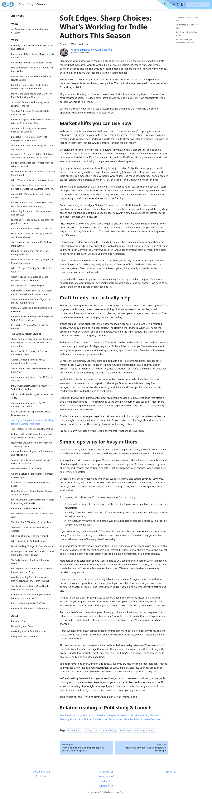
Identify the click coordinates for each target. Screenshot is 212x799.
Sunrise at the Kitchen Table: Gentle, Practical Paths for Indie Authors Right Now (32, 187)
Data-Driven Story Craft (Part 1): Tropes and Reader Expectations (32, 261)
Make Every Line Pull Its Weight (26, 468)
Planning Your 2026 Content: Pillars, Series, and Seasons (32, 47)
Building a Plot (18, 621)
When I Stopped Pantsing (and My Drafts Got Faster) (31, 270)
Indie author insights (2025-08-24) (28, 603)
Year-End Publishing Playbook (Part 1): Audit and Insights (33, 147)
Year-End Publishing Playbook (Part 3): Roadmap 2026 (30, 113)
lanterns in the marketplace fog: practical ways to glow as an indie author (31, 436)
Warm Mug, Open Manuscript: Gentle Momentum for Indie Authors (29, 278)
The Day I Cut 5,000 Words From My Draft (31, 522)
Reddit (106, 781)
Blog (30, 4)
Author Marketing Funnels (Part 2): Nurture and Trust (32, 379)
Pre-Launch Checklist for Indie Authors (30, 608)
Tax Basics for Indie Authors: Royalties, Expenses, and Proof (30, 104)
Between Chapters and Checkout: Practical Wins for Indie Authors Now (32, 121)
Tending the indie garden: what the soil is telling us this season (31, 462)
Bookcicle (171, 4)
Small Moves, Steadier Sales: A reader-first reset (32, 515)
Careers (41, 4)
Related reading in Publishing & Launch (185, 41)
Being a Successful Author (24, 636)
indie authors (74, 730)
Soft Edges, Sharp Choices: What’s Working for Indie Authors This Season (32, 422)
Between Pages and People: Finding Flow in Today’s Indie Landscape (32, 318)
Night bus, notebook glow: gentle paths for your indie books (32, 221)
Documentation (41, 771)
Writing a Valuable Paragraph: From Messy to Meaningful (32, 475)
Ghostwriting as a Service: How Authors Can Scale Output (33, 173)
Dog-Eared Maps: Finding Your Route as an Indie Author (32, 69)
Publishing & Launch (145, 730)
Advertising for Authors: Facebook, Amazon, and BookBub (33, 213)
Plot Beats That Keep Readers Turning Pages (30, 484)
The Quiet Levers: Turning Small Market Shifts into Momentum (30, 588)
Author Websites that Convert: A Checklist (31, 228)
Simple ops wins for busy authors (187, 34)
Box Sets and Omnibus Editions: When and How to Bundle (32, 78)
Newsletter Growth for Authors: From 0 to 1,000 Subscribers (31, 444)
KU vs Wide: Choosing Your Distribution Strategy (30, 327)
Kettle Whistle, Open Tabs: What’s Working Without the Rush (32, 164)
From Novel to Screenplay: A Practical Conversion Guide (29, 353)
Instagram (106, 776)
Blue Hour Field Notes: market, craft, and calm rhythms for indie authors (31, 204)
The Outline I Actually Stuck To (26, 333)
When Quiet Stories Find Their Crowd (29, 535)
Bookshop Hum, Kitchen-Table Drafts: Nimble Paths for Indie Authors (29, 87)
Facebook (106, 771)
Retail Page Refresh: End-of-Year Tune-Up (31, 62)
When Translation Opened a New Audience (32, 180)
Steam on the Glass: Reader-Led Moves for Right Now (32, 370)
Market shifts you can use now (187, 19)
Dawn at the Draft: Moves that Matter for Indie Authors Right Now (31, 95)
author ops (125, 730)
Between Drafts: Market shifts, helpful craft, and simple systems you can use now (32, 156)
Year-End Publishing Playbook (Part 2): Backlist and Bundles (30, 130)
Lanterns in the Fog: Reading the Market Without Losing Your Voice (31, 596)
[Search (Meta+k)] (198, 4)
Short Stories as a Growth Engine (27, 285)
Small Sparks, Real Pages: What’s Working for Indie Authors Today (31, 570)
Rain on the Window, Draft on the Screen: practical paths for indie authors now (31, 292)
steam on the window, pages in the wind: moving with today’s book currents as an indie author (31, 342)
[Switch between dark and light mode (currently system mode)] (182, 4)
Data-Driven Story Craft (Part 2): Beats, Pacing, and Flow (30, 253)
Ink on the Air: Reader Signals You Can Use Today (32, 396)
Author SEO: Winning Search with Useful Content (31, 196)
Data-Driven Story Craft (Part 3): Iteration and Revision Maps (31, 235)
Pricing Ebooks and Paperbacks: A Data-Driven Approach (31, 413)
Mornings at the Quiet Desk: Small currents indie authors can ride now (32, 553)
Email (171, 771)
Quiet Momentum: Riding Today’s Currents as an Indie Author (32, 493)
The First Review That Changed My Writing (32, 428)
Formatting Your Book (22, 626)
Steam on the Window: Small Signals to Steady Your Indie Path (30, 301)
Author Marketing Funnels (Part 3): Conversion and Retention (28, 361)
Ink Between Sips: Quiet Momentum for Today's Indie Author (30, 387)
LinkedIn (106, 785)
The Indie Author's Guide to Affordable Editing (30, 562)
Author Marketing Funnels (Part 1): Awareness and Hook (28, 405)
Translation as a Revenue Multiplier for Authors (30, 529)
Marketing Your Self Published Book (29, 631)
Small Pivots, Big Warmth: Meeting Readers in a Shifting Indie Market (32, 501)
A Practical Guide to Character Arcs (28, 508)
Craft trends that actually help (187, 26)
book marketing (109, 730)
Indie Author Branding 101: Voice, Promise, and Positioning (32, 453)
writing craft (91, 730)
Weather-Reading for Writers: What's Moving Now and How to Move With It (30, 579)
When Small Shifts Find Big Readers (28, 541)
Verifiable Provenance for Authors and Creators (30, 31)
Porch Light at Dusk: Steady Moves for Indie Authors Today (32, 56)
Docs (21, 4)
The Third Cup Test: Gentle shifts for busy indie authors (31, 244)
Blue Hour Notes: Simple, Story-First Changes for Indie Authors (29, 138)
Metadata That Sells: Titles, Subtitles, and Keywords (31, 309)
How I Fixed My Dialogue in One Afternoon (32, 546)
